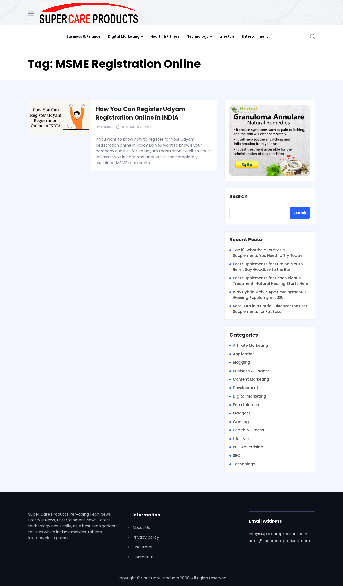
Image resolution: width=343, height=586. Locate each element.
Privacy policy (145, 537)
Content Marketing (251, 379)
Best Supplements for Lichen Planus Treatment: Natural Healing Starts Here (270, 280)
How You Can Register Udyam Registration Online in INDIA (140, 113)
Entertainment (255, 36)
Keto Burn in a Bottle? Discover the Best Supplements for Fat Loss (270, 308)
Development (245, 387)
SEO (236, 455)
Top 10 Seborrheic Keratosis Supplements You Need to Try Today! (268, 252)
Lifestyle (227, 36)
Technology (197, 36)
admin (106, 127)
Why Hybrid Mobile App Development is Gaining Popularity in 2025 (270, 294)
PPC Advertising (248, 447)
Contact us (143, 557)
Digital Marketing (124, 36)
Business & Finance (83, 36)
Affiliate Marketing (250, 345)
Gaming (241, 421)
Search (238, 196)
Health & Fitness (165, 36)
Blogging (241, 362)
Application (244, 354)
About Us (141, 527)
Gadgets (241, 413)
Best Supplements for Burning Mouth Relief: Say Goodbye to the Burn (268, 266)
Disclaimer (142, 547)
